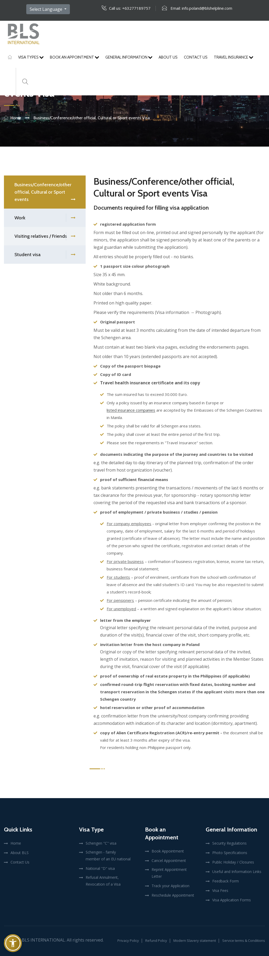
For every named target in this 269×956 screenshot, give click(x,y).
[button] (12, 943)
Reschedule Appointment (173, 895)
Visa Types (31, 57)
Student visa (44, 255)
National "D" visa (100, 868)
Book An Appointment (74, 57)
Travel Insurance (233, 57)
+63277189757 (136, 8)
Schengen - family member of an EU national (108, 855)
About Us (168, 57)
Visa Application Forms (231, 899)
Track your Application (170, 885)
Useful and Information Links (236, 871)
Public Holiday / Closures (233, 862)
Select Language (46, 9)
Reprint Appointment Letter (169, 873)
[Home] (10, 57)
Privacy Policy (128, 940)
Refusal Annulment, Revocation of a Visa (103, 881)
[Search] (25, 81)
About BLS (20, 852)
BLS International (43, 940)
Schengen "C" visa (101, 843)
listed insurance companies (131, 410)
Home (15, 117)
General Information (128, 57)
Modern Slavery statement (194, 940)
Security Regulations (229, 843)
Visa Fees (220, 890)
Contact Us (196, 57)
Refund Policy (156, 940)
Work (44, 218)
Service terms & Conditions (243, 940)
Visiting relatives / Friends (44, 236)
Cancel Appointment (169, 860)
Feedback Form (225, 881)
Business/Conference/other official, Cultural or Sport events (44, 192)
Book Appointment (168, 851)
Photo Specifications (229, 852)
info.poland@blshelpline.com (207, 8)
